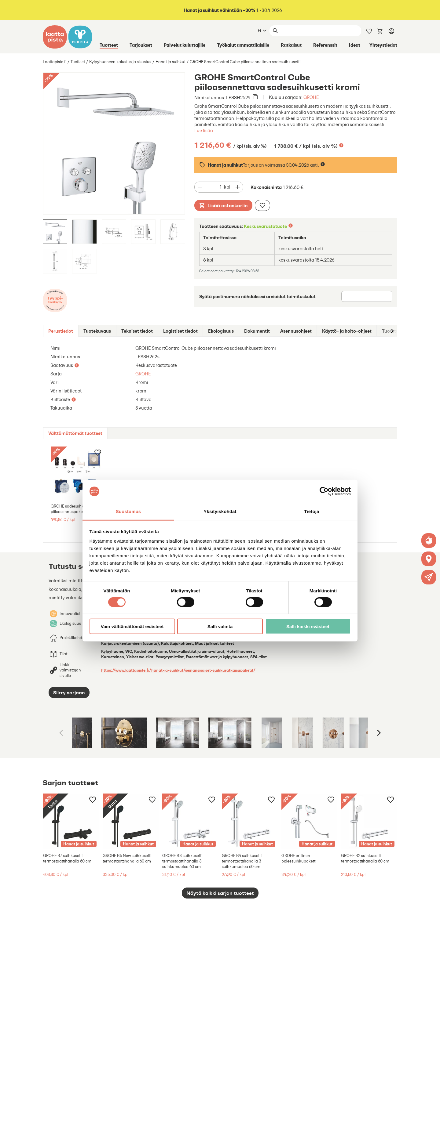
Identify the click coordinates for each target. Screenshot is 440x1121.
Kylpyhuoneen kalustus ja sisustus (120, 61)
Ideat (354, 45)
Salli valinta (220, 626)
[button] (428, 577)
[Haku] (320, 30)
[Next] (378, 733)
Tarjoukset (141, 45)
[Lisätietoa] (341, 145)
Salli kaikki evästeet (307, 626)
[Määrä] (214, 187)
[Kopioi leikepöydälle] (255, 97)
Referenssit (325, 45)
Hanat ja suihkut (170, 61)
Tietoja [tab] (311, 511)
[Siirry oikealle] (392, 331)
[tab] (60, 331)
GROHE (311, 97)
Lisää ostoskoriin (223, 205)
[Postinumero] (366, 296)
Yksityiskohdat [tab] (220, 511)
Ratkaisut (291, 45)
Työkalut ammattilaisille (243, 45)
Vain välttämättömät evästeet (132, 626)
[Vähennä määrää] (200, 187)
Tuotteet (109, 45)
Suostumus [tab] (128, 511)
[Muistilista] (369, 30)
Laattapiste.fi (54, 61)
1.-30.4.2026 (232, 10)
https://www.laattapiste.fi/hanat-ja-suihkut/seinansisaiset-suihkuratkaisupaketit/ (178, 670)
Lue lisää (203, 130)
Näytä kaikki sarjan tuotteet (220, 893)
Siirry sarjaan (69, 692)
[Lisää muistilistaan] (262, 205)
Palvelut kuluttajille (184, 45)
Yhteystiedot (383, 45)
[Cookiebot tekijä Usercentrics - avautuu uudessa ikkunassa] (324, 491)
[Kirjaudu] (391, 30)
